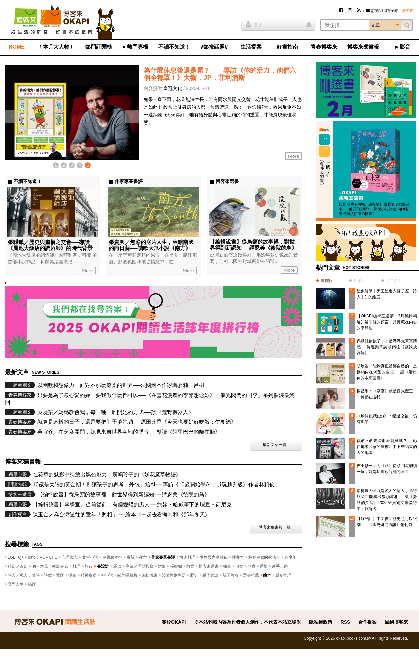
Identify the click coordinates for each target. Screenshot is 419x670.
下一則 (132, 116)
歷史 (194, 575)
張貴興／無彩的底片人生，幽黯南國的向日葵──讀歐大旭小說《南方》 (151, 245)
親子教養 (231, 575)
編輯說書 (149, 575)
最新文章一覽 (275, 444)
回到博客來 (396, 622)
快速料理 (187, 557)
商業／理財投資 (140, 566)
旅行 (89, 566)
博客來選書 (209, 566)
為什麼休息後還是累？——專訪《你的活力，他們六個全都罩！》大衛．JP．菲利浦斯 (220, 74)
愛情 (264, 566)
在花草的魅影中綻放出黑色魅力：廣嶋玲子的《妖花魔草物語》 (107, 474)
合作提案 (367, 622)
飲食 (252, 566)
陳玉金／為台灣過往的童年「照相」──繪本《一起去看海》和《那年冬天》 (121, 514)
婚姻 (162, 566)
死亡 (143, 557)
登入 (254, 24)
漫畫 (72, 575)
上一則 (11, 116)
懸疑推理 (283, 575)
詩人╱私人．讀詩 (24, 575)
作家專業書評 (163, 557)
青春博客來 (324, 47)
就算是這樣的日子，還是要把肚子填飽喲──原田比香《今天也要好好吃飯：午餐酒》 (136, 422)
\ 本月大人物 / (56, 47)
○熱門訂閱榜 (97, 47)
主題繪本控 (112, 557)
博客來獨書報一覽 (275, 527)
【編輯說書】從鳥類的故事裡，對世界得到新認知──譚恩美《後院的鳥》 (253, 245)
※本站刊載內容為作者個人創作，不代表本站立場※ (247, 622)
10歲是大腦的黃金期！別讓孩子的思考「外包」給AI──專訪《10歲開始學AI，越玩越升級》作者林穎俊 (154, 484)
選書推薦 (251, 575)
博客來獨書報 (363, 47)
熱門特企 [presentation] (394, 280)
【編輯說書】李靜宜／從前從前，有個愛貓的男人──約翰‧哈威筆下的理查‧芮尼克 (132, 504)
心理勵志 (70, 557)
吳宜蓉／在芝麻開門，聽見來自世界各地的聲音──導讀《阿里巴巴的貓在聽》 (128, 432)
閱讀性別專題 (174, 575)
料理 (76, 566)
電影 (60, 575)
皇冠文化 (172, 88)
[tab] (324, 280)
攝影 (32, 584)
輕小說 (107, 575)
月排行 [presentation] (359, 280)
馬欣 (117, 566)
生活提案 (251, 47)
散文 (239, 566)
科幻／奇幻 (18, 566)
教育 (190, 566)
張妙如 (176, 566)
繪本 (267, 575)
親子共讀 (210, 575)
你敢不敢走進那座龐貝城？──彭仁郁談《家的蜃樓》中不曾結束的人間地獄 (387, 446)
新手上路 (280, 566)
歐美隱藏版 (127, 575)
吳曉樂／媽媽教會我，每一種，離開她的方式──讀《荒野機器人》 (115, 412)
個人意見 (40, 566)
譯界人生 (16, 584)
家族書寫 (60, 566)
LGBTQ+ (16, 557)
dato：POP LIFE (42, 557)
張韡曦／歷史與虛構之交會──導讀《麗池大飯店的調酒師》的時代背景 (50, 245)
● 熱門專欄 (135, 47)
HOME (17, 47)
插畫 (227, 566)
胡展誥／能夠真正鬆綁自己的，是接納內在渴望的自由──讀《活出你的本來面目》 (387, 372)
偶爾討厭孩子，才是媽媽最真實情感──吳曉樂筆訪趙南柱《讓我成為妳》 (387, 347)
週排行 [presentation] (327, 280)
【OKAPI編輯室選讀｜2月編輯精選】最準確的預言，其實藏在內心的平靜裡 (387, 322)
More (293, 156)
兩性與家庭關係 (214, 557)
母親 (131, 557)
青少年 (290, 557)
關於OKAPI (174, 622)
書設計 (103, 566)
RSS (345, 622)
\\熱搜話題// (214, 47)
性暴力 (238, 557)
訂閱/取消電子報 (382, 11)
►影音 (402, 47)
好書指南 (287, 47)
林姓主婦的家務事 (264, 557)
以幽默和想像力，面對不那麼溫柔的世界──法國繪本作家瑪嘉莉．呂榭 (120, 385)
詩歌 (48, 575)
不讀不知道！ (174, 47)
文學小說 (90, 557)
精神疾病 (89, 575)
